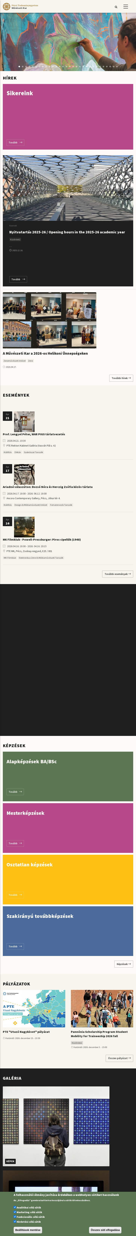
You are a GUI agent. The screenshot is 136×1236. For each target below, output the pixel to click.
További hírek (121, 378)
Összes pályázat (119, 1058)
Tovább (15, 142)
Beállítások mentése (28, 1230)
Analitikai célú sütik (29, 1207)
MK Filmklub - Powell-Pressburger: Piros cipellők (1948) (42, 539)
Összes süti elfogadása (105, 1230)
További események (118, 574)
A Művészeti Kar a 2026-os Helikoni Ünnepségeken (45, 353)
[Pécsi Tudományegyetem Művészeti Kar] (20, 10)
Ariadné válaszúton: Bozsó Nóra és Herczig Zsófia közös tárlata (48, 487)
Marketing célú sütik (29, 1212)
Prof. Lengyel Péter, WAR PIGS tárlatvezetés (34, 434)
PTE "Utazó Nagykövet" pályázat (26, 1032)
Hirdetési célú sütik (29, 1221)
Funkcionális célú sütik (31, 1217)
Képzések (124, 964)
